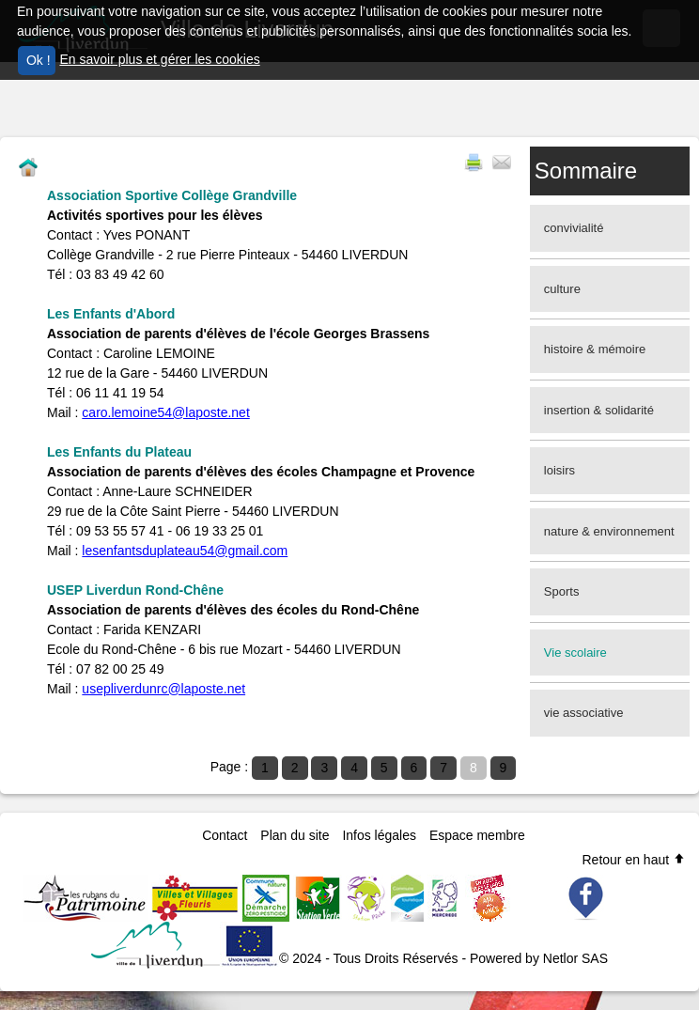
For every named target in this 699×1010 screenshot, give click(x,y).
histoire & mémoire (594, 349)
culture (562, 289)
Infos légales (379, 835)
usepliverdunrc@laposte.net (163, 688)
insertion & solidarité (599, 410)
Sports (562, 591)
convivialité (574, 228)
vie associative (584, 713)
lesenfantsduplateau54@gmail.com (184, 550)
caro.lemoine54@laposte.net (165, 412)
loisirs (559, 470)
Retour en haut (634, 859)
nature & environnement (609, 531)
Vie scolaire (575, 652)
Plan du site (294, 835)
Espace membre (477, 835)
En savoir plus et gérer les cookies (159, 59)
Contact (224, 835)
